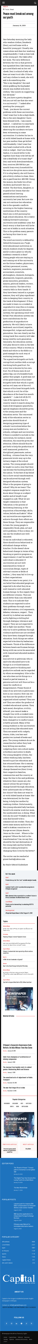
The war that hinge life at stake (14, 1088)
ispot (7, 877)
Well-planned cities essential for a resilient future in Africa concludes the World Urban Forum (21, 896)
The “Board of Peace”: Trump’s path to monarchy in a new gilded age (24, 1169)
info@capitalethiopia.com (18, 1305)
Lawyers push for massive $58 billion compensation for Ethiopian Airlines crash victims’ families (25, 1205)
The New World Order (20, 1187)
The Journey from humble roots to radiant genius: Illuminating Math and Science (17, 1068)
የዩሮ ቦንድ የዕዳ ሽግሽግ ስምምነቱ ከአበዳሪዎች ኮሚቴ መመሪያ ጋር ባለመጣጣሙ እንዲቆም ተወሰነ (17, 944)
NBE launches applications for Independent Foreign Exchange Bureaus (24, 1216)
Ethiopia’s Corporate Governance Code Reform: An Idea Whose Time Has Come (17, 1046)
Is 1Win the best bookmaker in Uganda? (13, 959)
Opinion (5, 963)
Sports (4, 957)
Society (5, 6)
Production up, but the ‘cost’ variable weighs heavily (21, 880)
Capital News (6, 949)
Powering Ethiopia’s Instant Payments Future (14, 937)
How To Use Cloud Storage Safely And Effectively (15, 966)
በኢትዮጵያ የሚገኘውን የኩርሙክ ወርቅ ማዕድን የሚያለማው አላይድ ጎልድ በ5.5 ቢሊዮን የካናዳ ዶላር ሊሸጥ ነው (18, 974)
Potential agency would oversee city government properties (9, 1150)
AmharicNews (6, 941)
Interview (5, 934)
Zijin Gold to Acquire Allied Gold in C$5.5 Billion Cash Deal (17, 982)
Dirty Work (28, 1149)
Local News (9, 901)
